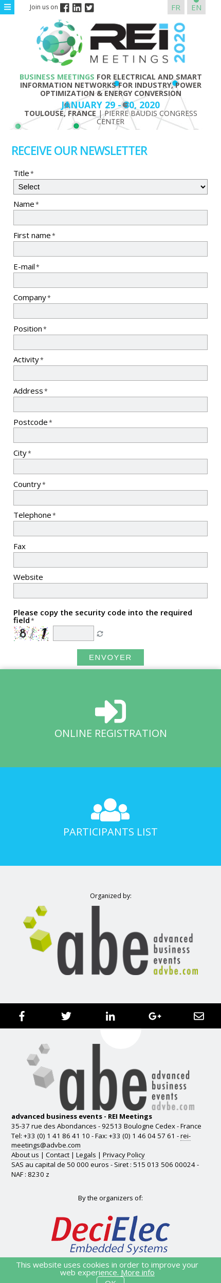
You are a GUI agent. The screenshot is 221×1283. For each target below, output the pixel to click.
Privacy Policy (124, 1154)
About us (25, 1154)
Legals (86, 1154)
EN (196, 7)
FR (175, 7)
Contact (57, 1154)
